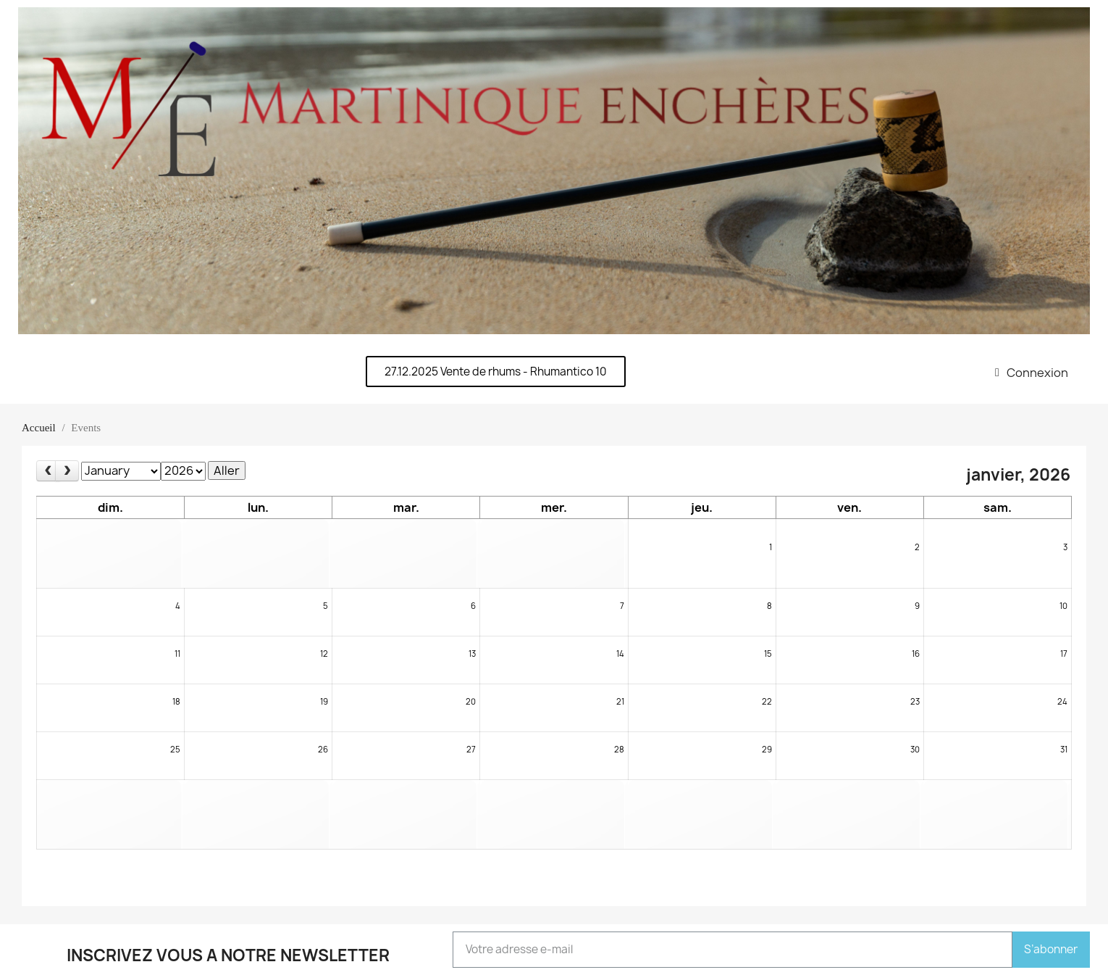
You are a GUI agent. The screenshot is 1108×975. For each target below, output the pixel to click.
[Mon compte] (1032, 372)
